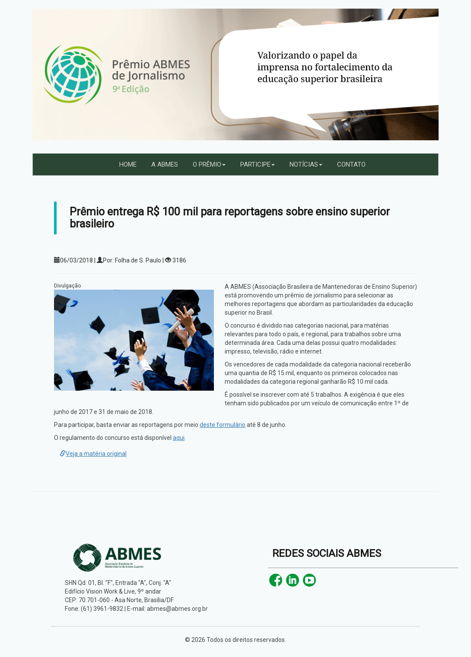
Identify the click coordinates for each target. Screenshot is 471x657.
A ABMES (164, 164)
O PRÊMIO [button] (209, 164)
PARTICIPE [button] (257, 164)
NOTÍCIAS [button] (306, 164)
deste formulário (222, 424)
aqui (179, 437)
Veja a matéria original (93, 453)
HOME (128, 164)
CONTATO (351, 164)
